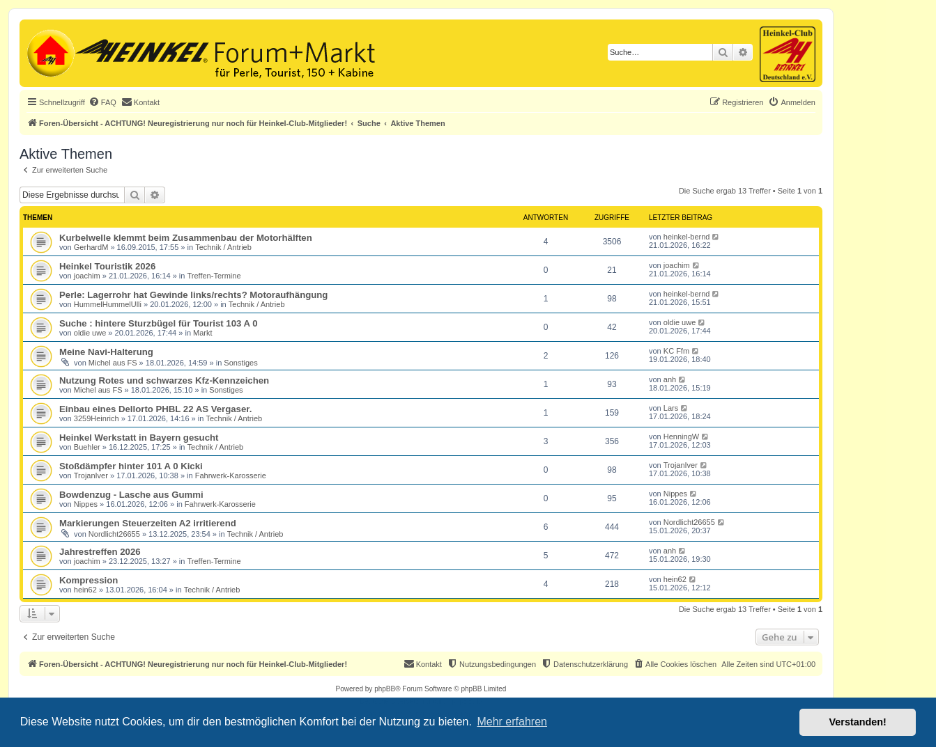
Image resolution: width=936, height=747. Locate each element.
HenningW (681, 436)
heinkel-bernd (686, 237)
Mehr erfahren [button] (512, 722)
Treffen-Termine (214, 276)
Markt (203, 333)
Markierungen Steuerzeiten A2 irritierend (147, 523)
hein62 (85, 589)
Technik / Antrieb (223, 247)
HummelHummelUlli (107, 304)
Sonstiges (240, 363)
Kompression (88, 580)
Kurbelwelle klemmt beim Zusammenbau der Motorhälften (185, 238)
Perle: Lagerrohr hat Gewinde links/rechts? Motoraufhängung (193, 295)
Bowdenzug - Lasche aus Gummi (131, 494)
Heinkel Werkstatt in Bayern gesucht (138, 437)
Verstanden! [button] (858, 722)
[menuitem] (102, 102)
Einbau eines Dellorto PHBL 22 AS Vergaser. (155, 409)
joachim (87, 276)
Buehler (87, 447)
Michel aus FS (113, 363)
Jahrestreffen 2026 (100, 552)
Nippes (86, 504)
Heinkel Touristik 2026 (107, 266)
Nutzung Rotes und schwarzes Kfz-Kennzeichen (164, 380)
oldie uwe (90, 333)
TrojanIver (91, 475)
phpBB (384, 689)
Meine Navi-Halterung (106, 352)
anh (669, 379)
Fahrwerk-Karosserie (230, 475)
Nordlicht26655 (114, 534)
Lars (670, 408)
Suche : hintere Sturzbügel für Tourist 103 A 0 (158, 323)
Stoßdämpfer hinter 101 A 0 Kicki (131, 466)
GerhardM (91, 247)
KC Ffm (676, 351)
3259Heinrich (96, 418)
